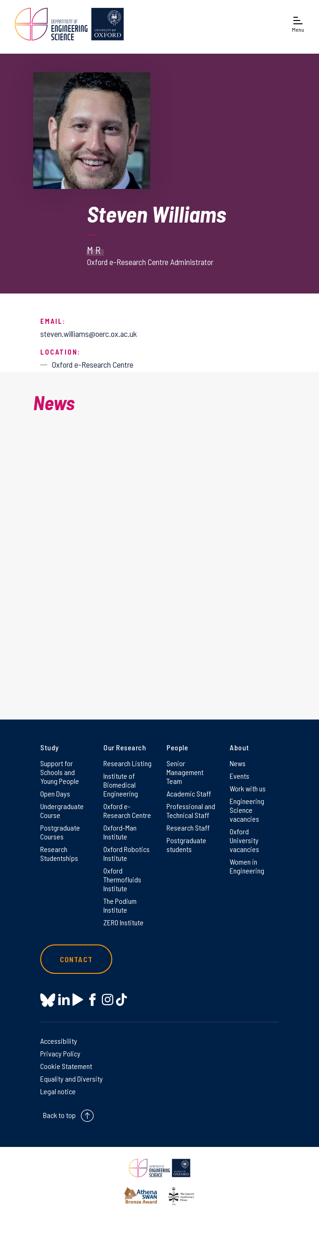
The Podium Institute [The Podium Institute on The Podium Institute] (120, 905)
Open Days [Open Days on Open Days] (55, 793)
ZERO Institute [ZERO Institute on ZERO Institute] (123, 922)
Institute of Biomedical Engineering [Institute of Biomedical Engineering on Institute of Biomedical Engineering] (120, 784)
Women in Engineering (247, 866)
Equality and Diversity (71, 1078)
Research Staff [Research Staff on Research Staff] (188, 827)
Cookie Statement (66, 1066)
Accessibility (58, 1040)
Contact (76, 959)
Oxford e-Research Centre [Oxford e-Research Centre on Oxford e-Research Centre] (127, 810)
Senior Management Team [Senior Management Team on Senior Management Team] (185, 772)
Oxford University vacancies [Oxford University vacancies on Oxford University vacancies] (244, 840)
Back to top (59, 1115)
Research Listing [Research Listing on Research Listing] (127, 763)
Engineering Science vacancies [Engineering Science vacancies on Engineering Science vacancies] (247, 810)
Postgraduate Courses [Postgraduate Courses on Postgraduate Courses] (60, 832)
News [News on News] (238, 763)
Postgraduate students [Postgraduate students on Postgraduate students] (186, 844)
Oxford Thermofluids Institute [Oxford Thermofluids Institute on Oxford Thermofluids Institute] (122, 879)
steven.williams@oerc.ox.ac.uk (88, 333)
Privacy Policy (60, 1053)
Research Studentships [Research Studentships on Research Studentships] (59, 853)
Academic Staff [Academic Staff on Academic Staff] (189, 793)
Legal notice (58, 1091)
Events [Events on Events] (239, 775)
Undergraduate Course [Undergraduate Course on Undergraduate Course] (62, 810)
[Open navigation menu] (298, 24)
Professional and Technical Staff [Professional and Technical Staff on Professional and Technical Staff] (191, 810)
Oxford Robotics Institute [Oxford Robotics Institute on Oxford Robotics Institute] (126, 853)
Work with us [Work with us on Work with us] (248, 788)
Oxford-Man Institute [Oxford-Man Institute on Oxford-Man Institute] (120, 832)
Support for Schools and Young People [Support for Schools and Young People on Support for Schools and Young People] (59, 772)
